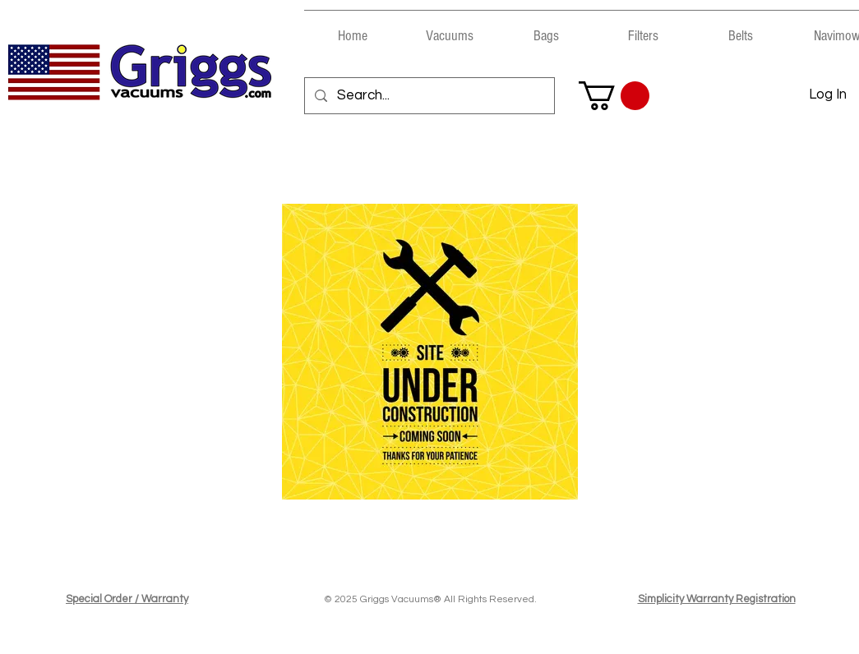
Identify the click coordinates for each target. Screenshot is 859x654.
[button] (449, 28)
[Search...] (428, 95)
